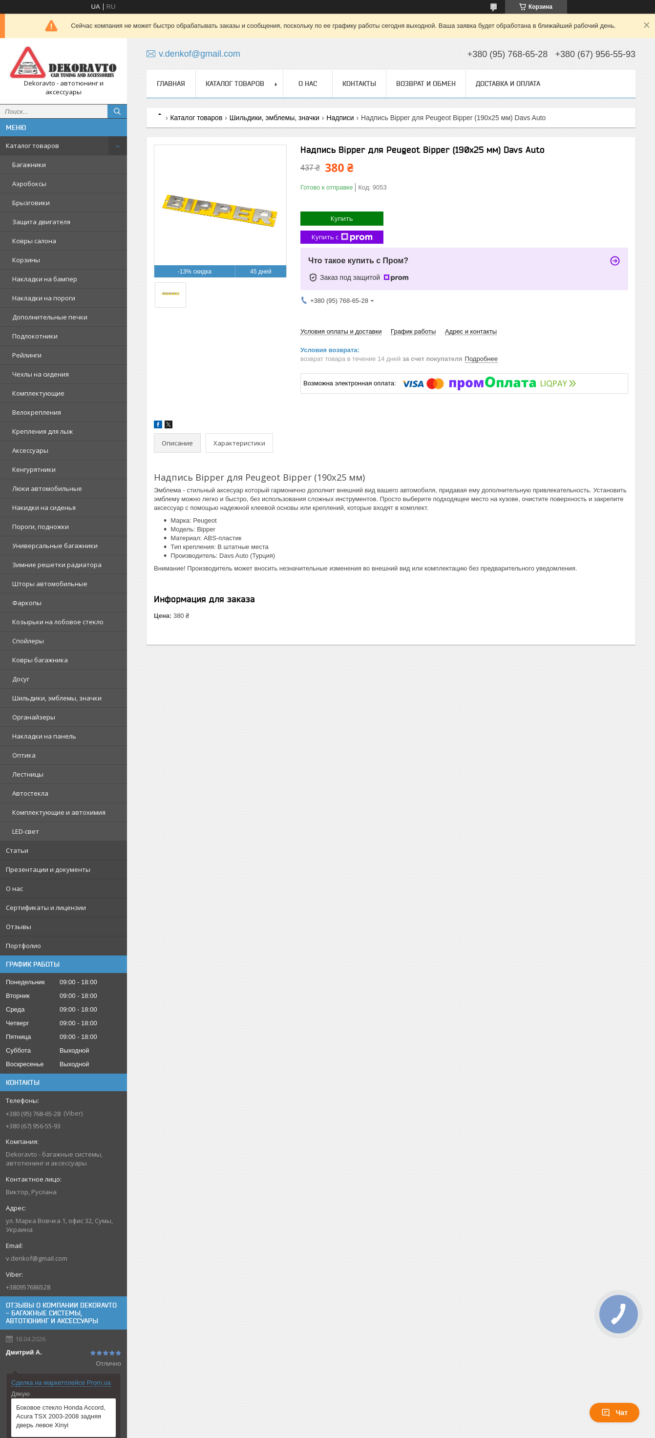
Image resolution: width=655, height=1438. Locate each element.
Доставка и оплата (508, 83)
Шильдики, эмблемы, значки (57, 698)
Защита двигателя (41, 221)
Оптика (24, 755)
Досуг (20, 679)
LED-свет (25, 831)
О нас (14, 888)
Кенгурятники (34, 469)
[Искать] (117, 111)
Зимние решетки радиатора (57, 564)
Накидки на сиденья (44, 507)
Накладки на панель (44, 736)
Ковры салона (34, 240)
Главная (171, 83)
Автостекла (30, 793)
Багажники (29, 164)
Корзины (26, 259)
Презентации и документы (48, 869)
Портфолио (23, 945)
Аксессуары (30, 450)
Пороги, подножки (40, 526)
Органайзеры (33, 717)
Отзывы (18, 926)
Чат (614, 1412)
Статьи (17, 850)
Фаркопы (27, 602)
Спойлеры (28, 640)
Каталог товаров (32, 145)
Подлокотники (35, 336)
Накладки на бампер (44, 279)
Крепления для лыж (42, 431)
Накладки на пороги (43, 298)
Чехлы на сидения (40, 374)
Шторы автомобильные (49, 583)
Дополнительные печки (49, 317)
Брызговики (31, 202)
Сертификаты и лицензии (46, 907)
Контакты (359, 83)
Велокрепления (36, 412)
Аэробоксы (29, 183)
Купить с (342, 237)
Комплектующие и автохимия (59, 812)
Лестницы (27, 774)
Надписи (340, 118)
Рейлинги (27, 355)
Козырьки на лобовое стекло (58, 621)
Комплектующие (38, 393)
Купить (342, 218)
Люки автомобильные (47, 488)
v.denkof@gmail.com (36, 1258)
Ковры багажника (40, 660)
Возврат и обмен (426, 83)
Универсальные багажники (55, 545)
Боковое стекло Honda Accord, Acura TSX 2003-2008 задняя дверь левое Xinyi (61, 1416)
